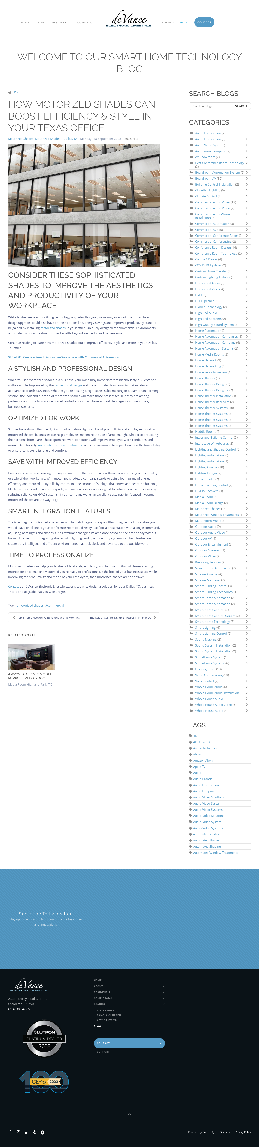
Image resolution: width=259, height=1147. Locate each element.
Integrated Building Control (214, 437)
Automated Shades (206, 840)
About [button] (41, 22)
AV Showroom (205, 157)
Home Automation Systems (214, 348)
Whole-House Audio (209, 711)
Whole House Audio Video (213, 705)
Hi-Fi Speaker (204, 301)
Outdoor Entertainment (212, 544)
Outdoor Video (205, 556)
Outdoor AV (203, 538)
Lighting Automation (209, 455)
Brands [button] (168, 22)
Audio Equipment (205, 791)
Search (241, 106)
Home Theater (205, 378)
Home (25, 22)
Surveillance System (209, 657)
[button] (129, 1114)
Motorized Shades (20, 138)
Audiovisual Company (210, 151)
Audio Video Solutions (208, 797)
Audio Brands (202, 779)
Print (17, 92)
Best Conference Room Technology (219, 163)
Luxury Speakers (206, 491)
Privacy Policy (243, 1132)
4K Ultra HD (201, 742)
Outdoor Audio (206, 526)
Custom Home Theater (211, 271)
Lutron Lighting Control (211, 485)
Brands (129, 1004)
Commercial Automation (212, 224)
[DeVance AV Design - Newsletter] (171, 919)
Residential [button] (61, 22)
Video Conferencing (209, 675)
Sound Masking (206, 639)
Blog (184, 22)
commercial (55, 605)
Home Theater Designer (212, 390)
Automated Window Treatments (215, 852)
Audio (197, 773)
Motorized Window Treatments (217, 515)
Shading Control (206, 574)
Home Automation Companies (217, 336)
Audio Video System (209, 145)
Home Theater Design (210, 384)
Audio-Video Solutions (208, 816)
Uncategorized (205, 669)
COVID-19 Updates (208, 265)
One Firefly (208, 1132)
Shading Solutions (207, 580)
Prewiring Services (208, 562)
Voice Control (204, 681)
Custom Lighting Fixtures (212, 277)
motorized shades (31, 605)
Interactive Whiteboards (212, 443)
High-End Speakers (208, 319)
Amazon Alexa (203, 760)
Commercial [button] (87, 22)
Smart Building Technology (214, 592)
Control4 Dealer (206, 259)
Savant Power (108, 1020)
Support (103, 1052)
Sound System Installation (213, 645)
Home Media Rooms (210, 354)
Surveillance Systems (210, 663)
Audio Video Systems (208, 809)
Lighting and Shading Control (215, 449)
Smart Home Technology (213, 621)
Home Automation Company (215, 342)
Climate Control (206, 196)
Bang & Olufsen (109, 1015)
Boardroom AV (206, 178)
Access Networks (205, 748)
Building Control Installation (214, 184)
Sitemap (225, 1132)
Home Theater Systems (211, 408)
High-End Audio (206, 313)
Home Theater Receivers (212, 402)
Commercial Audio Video (212, 202)
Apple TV (199, 766)
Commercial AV (206, 230)
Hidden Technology (208, 307)
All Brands (105, 1010)
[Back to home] (129, 18)
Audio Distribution (208, 133)
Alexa (197, 754)
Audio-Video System (207, 822)
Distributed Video (207, 289)
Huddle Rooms (206, 431)
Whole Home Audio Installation (217, 693)
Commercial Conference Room (216, 235)
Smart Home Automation (212, 598)
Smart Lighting (205, 627)
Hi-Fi (198, 295)
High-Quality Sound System (214, 325)
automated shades (206, 834)
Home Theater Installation (213, 396)
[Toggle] (248, 139)
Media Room (204, 497)
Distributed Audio (207, 283)
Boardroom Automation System (217, 172)
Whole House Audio (209, 699)
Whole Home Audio (209, 687)
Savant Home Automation (213, 568)
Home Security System (211, 372)
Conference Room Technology (216, 253)
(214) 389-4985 (19, 1009)
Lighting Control (206, 467)
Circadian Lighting (207, 190)
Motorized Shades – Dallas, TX (56, 138)
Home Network (206, 360)
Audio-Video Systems (208, 828)
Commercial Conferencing (213, 241)
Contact (13, 586)
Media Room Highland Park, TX (30, 684)
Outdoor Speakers (208, 550)
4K (195, 736)
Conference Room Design (213, 247)
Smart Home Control (209, 610)
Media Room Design (209, 503)
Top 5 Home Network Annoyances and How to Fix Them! (48, 618)
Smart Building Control (211, 586)
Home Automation (208, 330)
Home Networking (208, 366)
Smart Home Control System (215, 616)
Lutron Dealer (205, 479)
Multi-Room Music (208, 521)
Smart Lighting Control (211, 633)
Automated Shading (207, 846)
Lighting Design (206, 473)
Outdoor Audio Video (210, 532)
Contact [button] (204, 22)
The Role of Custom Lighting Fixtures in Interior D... (123, 618)
